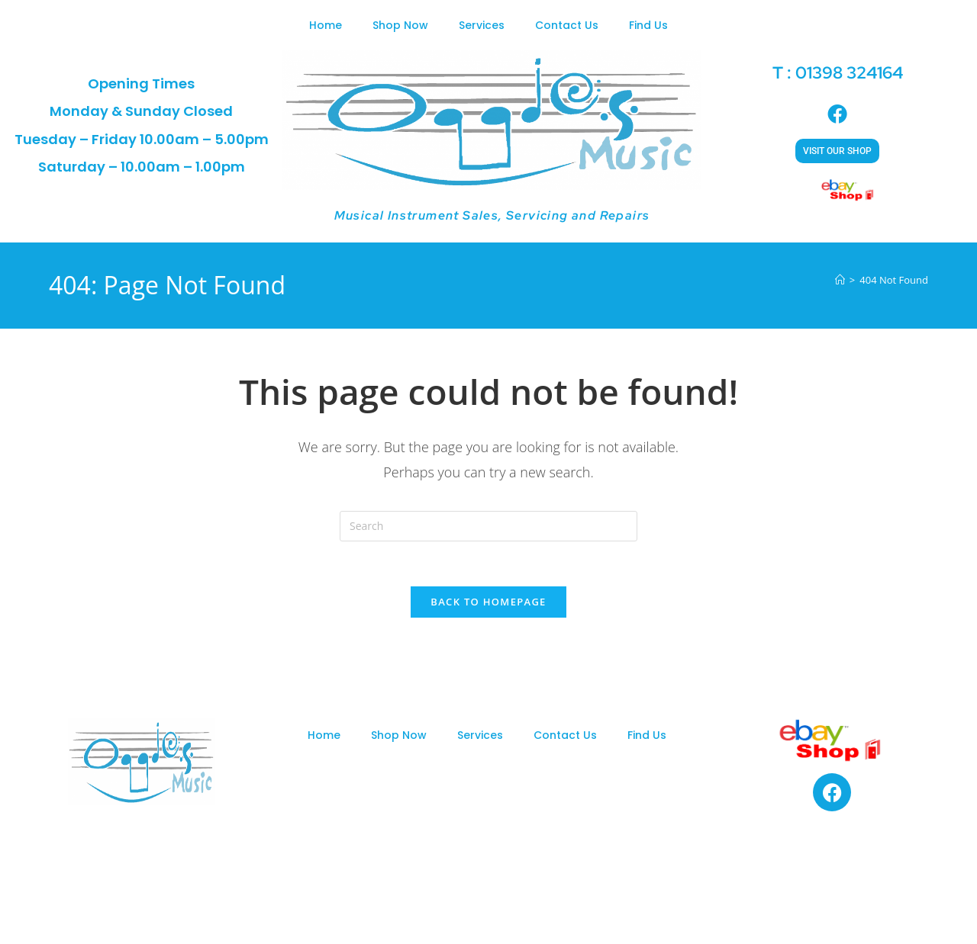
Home (325, 25)
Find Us (648, 25)
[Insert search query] (488, 526)
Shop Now (400, 25)
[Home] (840, 280)
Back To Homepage (488, 603)
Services (482, 25)
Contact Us (566, 25)
